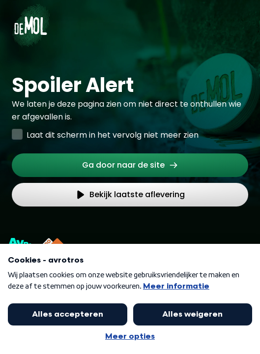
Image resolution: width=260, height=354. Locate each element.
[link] (130, 165)
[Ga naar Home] (31, 19)
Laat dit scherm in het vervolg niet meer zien (113, 135)
